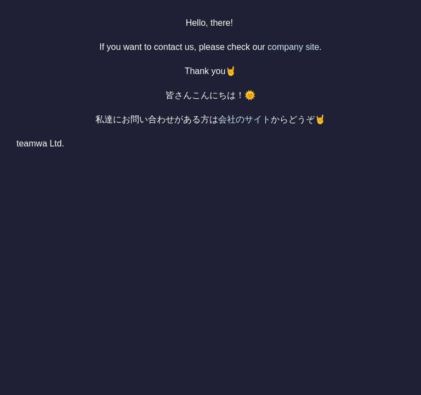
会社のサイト (244, 119)
